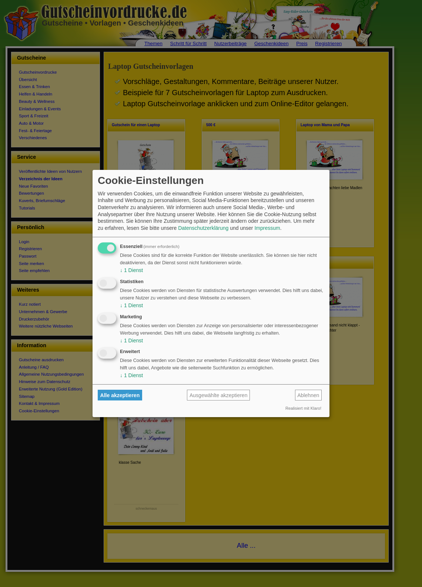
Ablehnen (308, 395)
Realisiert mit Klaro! (303, 408)
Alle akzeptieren (120, 395)
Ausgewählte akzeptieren (218, 395)
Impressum (267, 228)
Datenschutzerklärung (203, 228)
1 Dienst (131, 270)
